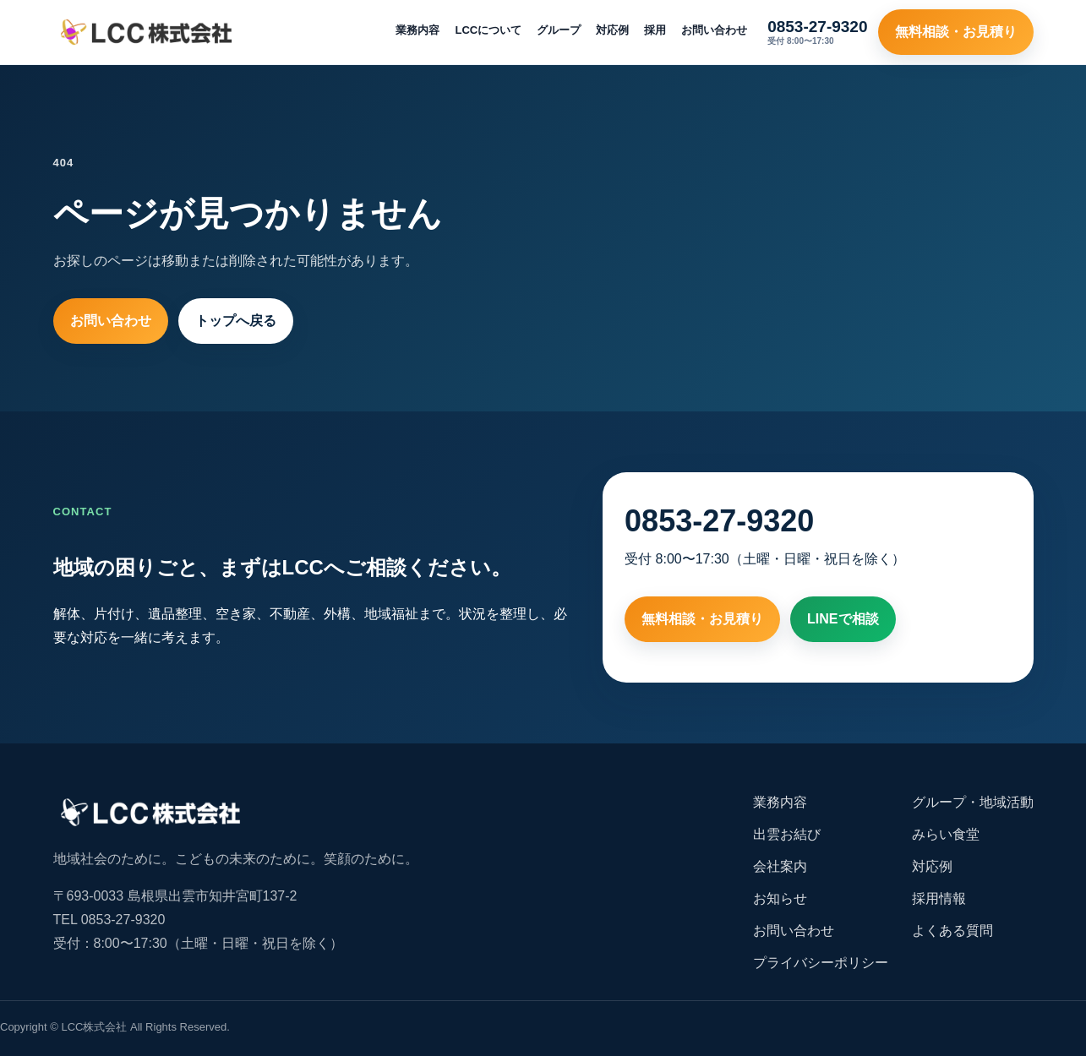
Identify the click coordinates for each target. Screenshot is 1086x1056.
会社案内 (780, 866)
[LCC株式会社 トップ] (146, 32)
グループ (559, 30)
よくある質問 (952, 930)
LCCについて (488, 30)
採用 (655, 30)
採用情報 (939, 898)
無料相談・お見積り (956, 31)
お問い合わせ (714, 30)
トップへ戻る (235, 320)
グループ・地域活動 (973, 802)
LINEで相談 (842, 619)
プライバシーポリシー (820, 962)
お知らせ (780, 898)
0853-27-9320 (719, 521)
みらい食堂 (946, 834)
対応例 (612, 30)
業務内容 (417, 30)
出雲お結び (787, 834)
